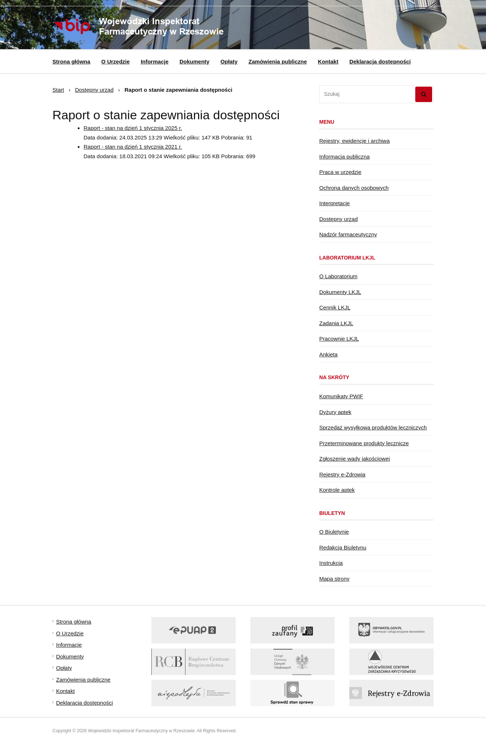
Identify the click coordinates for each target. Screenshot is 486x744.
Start (58, 90)
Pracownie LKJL (339, 338)
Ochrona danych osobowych (354, 188)
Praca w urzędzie (340, 172)
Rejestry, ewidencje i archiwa (354, 141)
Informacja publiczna (344, 156)
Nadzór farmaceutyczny (348, 234)
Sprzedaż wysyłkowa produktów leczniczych (373, 427)
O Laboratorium (338, 276)
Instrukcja (331, 563)
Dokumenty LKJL (340, 292)
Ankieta (328, 354)
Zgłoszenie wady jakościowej (354, 459)
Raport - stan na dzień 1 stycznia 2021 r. (133, 147)
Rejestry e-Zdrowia (342, 474)
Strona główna (71, 61)
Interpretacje (334, 203)
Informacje (155, 61)
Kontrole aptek (337, 490)
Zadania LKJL (336, 323)
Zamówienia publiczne (277, 61)
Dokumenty (195, 61)
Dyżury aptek (335, 412)
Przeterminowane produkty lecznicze (364, 443)
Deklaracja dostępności (380, 61)
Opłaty (229, 61)
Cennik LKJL (334, 307)
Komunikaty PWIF (341, 396)
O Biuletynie (334, 532)
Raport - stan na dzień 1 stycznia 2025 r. (133, 128)
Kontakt (328, 61)
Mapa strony (334, 579)
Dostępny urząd (94, 90)
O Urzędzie (115, 61)
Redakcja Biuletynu (342, 547)
